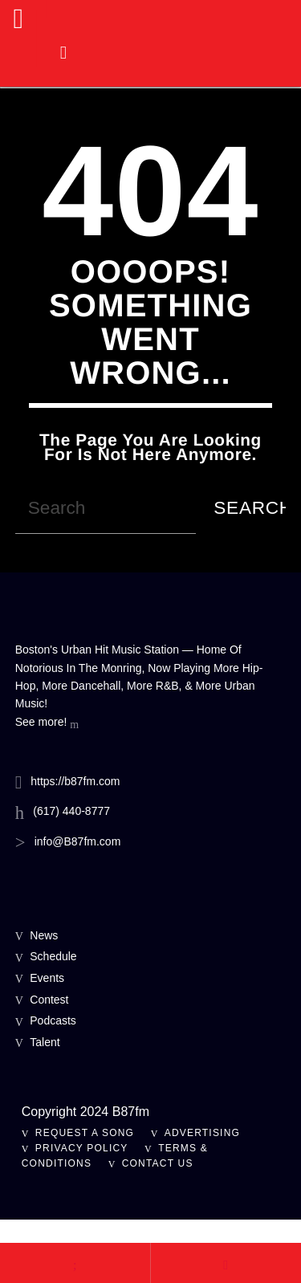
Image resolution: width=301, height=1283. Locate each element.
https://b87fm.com (75, 781)
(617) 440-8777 (71, 810)
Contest (49, 999)
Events (47, 977)
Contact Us (157, 1163)
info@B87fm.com (78, 841)
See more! (47, 723)
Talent (44, 1042)
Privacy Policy (81, 1148)
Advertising (202, 1132)
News (44, 935)
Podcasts (53, 1020)
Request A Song (84, 1132)
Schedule (53, 956)
